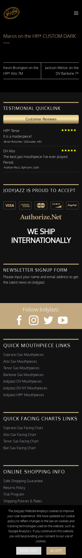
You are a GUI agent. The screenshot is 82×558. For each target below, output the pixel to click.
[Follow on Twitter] (48, 321)
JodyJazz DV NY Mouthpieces (25, 388)
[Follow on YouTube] (63, 321)
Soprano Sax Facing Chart (23, 428)
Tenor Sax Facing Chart (20, 441)
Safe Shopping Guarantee (23, 481)
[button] (76, 13)
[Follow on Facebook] (19, 321)
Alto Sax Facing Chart (19, 434)
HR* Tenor (11, 130)
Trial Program (13, 494)
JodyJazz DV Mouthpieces (22, 381)
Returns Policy (14, 487)
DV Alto (9, 151)
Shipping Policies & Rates (22, 501)
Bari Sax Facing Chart (19, 448)
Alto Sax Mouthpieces (20, 361)
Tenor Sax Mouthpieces (21, 368)
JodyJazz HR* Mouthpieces (23, 395)
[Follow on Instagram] (33, 321)
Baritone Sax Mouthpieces (23, 375)
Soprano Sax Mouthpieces (23, 354)
